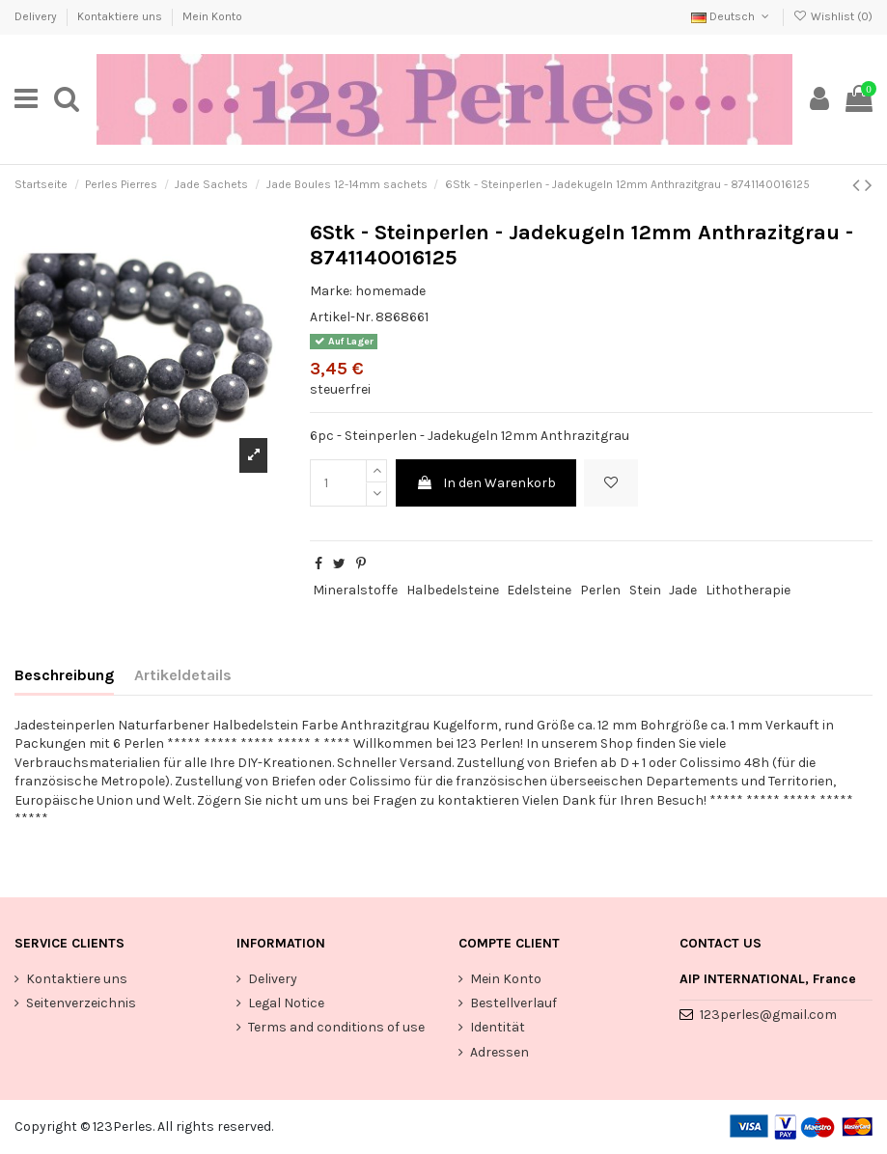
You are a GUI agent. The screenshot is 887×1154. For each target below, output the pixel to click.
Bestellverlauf (513, 1003)
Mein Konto (212, 16)
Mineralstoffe (355, 590)
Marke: (331, 291)
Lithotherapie (748, 590)
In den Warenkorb (486, 483)
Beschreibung (64, 675)
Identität (497, 1027)
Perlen (600, 590)
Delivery (37, 16)
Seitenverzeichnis (81, 1003)
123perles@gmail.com (768, 1014)
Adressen (499, 1052)
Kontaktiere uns (121, 16)
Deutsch (731, 16)
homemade (390, 291)
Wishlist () (833, 16)
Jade (683, 590)
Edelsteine (539, 590)
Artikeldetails (183, 675)
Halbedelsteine (452, 590)
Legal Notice (286, 1003)
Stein (645, 590)
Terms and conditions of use (336, 1027)
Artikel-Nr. (341, 317)
